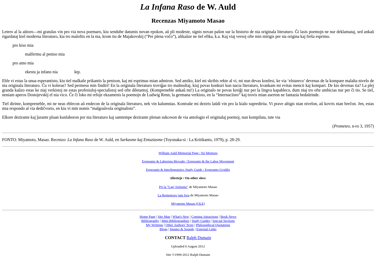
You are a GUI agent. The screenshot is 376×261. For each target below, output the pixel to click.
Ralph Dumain (198, 237)
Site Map (164, 216)
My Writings (154, 225)
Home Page (147, 216)
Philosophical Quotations (213, 225)
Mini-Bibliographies (175, 221)
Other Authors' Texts (179, 225)
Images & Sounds (182, 229)
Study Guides (201, 221)
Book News (228, 216)
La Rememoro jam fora (174, 195)
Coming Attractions (204, 216)
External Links (206, 229)
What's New (180, 216)
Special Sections (223, 221)
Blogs (163, 229)
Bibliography (150, 221)
